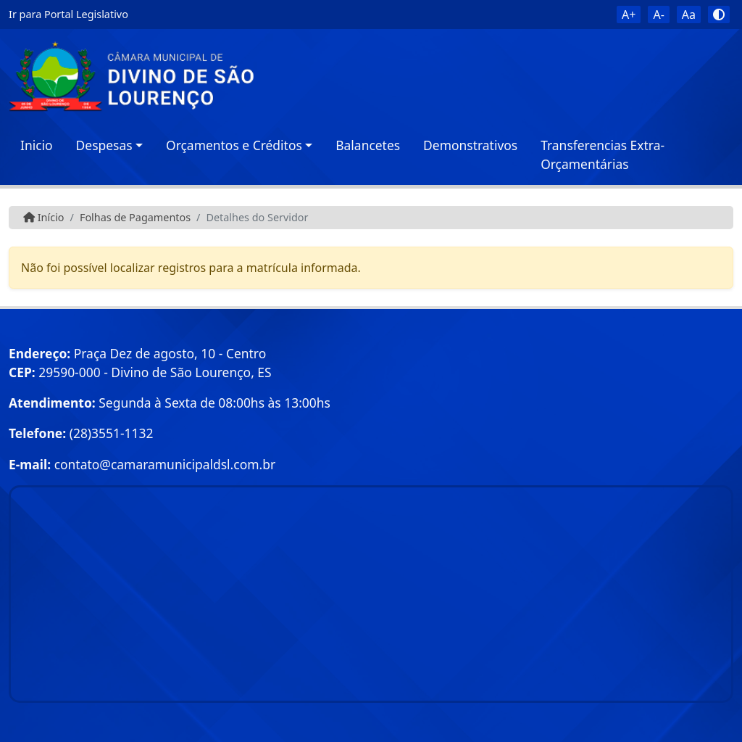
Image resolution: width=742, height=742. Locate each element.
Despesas (104, 145)
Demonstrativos (470, 145)
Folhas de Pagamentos (135, 217)
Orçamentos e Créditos (234, 145)
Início (43, 217)
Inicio (36, 145)
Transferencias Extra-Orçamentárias (602, 154)
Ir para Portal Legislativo (68, 14)
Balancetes (367, 145)
